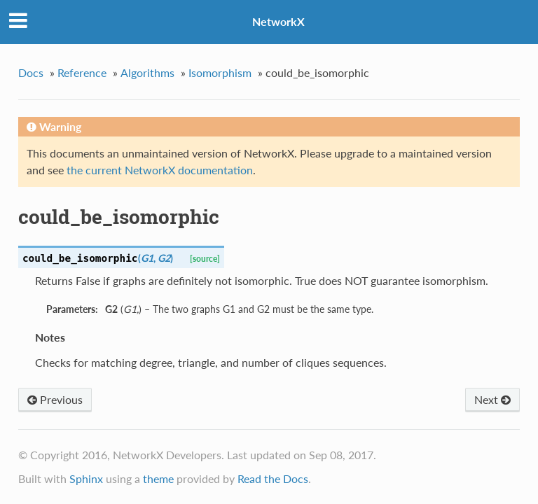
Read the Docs (272, 478)
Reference (81, 72)
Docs (30, 72)
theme (158, 478)
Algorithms (147, 72)
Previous (55, 399)
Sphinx (86, 478)
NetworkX (278, 21)
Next (492, 399)
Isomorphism (219, 72)
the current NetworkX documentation (160, 169)
